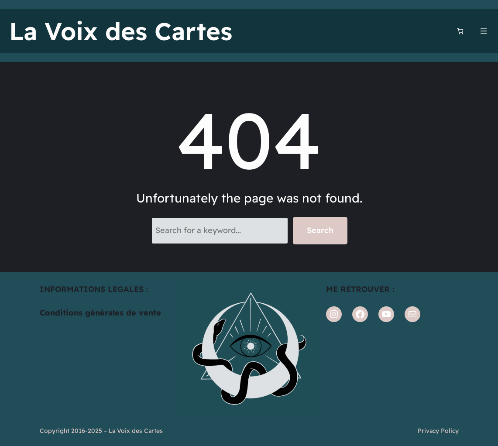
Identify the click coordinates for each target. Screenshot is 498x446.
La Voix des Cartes (120, 31)
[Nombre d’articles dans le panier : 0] (460, 31)
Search (320, 230)
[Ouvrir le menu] (483, 31)
